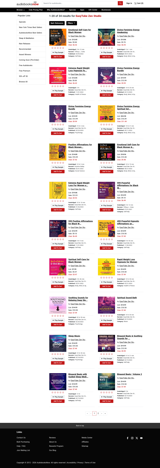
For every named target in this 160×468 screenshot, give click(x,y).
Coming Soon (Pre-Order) (29, 60)
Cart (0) (138, 3)
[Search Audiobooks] (120, 3)
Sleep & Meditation (26, 38)
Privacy (80, 463)
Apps (82, 10)
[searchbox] (80, 3)
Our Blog (52, 450)
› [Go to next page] (101, 413)
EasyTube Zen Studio (79, 36)
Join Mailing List (23, 450)
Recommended (25, 49)
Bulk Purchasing (23, 442)
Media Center (87, 438)
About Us (53, 442)
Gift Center (93, 10)
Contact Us (21, 438)
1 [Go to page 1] (94, 413)
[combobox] (82, 3)
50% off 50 (23, 76)
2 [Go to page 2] (98, 413)
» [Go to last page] (105, 413)
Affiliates (85, 442)
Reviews (52, 438)
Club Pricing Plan (36, 10)
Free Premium (24, 71)
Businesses (106, 10)
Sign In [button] (129, 3)
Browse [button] (21, 10)
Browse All (23, 82)
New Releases (24, 44)
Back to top (80, 426)
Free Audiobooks (25, 65)
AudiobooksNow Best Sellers (30, 33)
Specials (72, 10)
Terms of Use (90, 463)
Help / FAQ (21, 446)
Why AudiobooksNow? (56, 10)
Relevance (57, 23)
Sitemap (85, 446)
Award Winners (25, 54)
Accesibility (71, 463)
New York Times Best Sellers (30, 27)
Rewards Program (56, 446)
